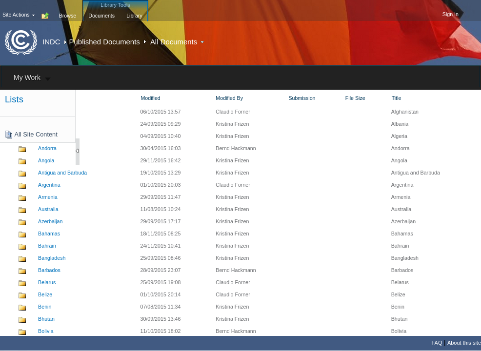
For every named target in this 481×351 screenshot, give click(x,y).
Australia (48, 209)
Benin (44, 307)
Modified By (229, 98)
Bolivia (45, 331)
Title (396, 98)
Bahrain (47, 246)
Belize (45, 294)
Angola (46, 160)
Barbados (49, 270)
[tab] (68, 10)
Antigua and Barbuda (62, 173)
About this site (464, 343)
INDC (51, 42)
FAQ (436, 343)
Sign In (450, 14)
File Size (355, 98)
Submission (301, 98)
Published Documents (104, 42)
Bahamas (49, 233)
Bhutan (46, 319)
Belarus (47, 282)
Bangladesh (51, 258)
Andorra (47, 148)
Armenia (48, 197)
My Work (27, 77)
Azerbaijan (50, 221)
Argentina (49, 185)
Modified (150, 98)
